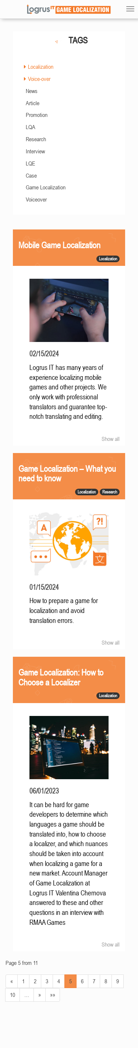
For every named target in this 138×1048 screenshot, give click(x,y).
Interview (35, 151)
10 (12, 994)
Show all (111, 438)
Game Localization (46, 187)
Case (31, 175)
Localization (40, 66)
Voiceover (36, 199)
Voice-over (39, 78)
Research (36, 139)
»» (52, 994)
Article (32, 103)
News (32, 91)
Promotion (36, 114)
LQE (30, 163)
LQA (30, 127)
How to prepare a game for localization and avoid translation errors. (63, 610)
